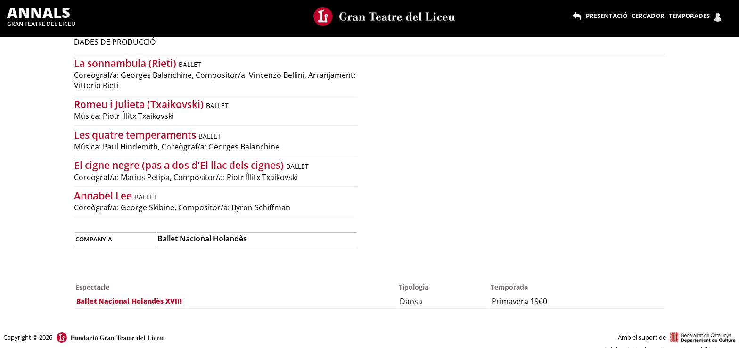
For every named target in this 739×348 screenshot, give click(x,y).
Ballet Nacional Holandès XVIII (129, 301)
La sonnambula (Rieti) (126, 63)
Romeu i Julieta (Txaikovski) (140, 104)
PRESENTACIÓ (606, 15)
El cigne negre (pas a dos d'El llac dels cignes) (180, 165)
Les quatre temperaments (136, 134)
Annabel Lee (104, 195)
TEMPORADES (689, 15)
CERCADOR (648, 15)
